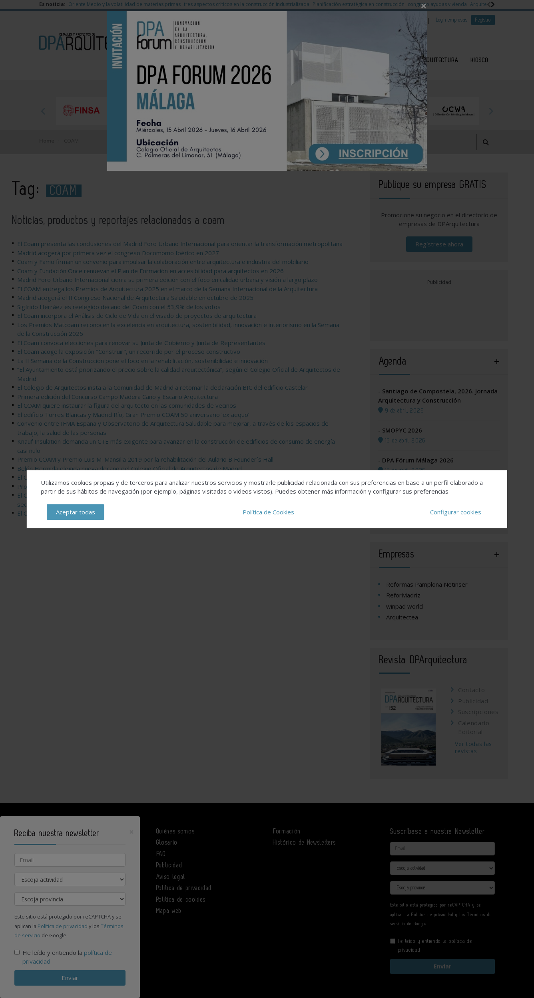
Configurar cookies (455, 512)
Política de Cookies (268, 512)
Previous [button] (43, 111)
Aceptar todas (75, 512)
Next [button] (491, 111)
